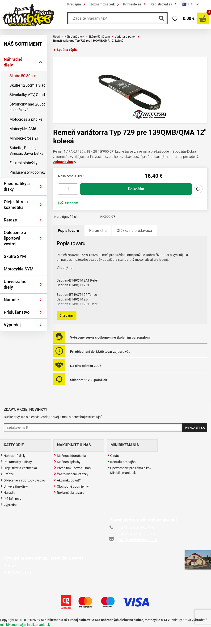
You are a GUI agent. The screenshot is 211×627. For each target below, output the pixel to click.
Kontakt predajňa (121, 462)
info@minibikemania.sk (133, 540)
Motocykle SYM (19, 268)
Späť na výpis (65, 50)
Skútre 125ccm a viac (27, 85)
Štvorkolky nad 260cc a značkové (27, 107)
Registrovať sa (164, 4)
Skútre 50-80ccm (23, 76)
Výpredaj (12, 324)
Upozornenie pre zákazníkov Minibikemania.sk (129, 470)
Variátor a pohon (125, 36)
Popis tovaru (68, 230)
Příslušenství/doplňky (27, 172)
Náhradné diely (13, 62)
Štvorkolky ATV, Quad (27, 95)
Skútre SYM (15, 256)
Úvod (56, 36)
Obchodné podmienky (71, 486)
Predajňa (77, 4)
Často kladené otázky (71, 474)
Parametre (97, 230)
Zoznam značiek (105, 4)
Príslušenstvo (17, 312)
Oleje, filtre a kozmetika (16, 204)
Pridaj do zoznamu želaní (198, 189)
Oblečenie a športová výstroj (15, 238)
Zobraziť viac (64, 162)
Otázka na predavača (134, 230)
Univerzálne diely (15, 284)
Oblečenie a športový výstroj (22, 480)
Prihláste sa (135, 4)
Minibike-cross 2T (24, 138)
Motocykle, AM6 (22, 129)
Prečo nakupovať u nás (72, 468)
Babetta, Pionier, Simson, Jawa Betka (26, 151)
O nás (113, 456)
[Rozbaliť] (40, 62)
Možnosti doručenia (70, 456)
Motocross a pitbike (25, 119)
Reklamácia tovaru (69, 493)
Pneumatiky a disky (17, 186)
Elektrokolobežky (23, 163)
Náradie (11, 299)
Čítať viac (66, 315)
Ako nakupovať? (67, 480)
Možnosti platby (67, 462)
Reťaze (10, 219)
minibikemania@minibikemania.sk (25, 625)
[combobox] (191, 4)
